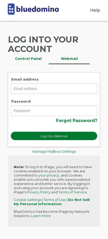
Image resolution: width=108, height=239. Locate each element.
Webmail (69, 58)
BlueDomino (33, 11)
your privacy (48, 175)
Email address (25, 79)
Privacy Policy (38, 192)
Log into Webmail (54, 136)
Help (95, 10)
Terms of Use (55, 200)
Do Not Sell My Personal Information (52, 202)
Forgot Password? (76, 120)
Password (21, 101)
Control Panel (28, 58)
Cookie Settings (27, 200)
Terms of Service (72, 192)
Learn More (41, 216)
